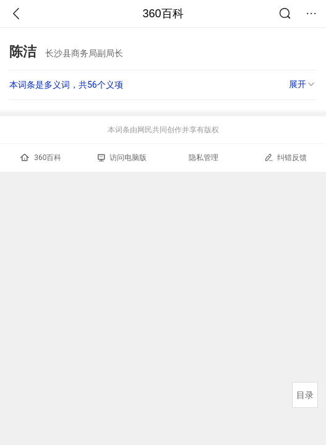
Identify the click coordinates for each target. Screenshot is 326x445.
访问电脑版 (122, 157)
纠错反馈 (285, 157)
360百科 (162, 13)
